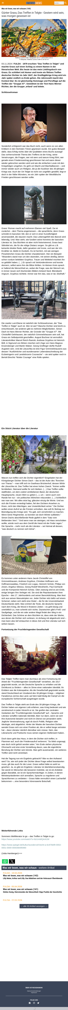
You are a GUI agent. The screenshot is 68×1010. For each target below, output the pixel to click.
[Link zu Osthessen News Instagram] (34, 1003)
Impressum (34, 992)
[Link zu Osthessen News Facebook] (30, 1003)
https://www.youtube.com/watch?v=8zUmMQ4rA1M (25, 839)
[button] (3, 3)
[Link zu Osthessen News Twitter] (38, 1003)
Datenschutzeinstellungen (34, 991)
